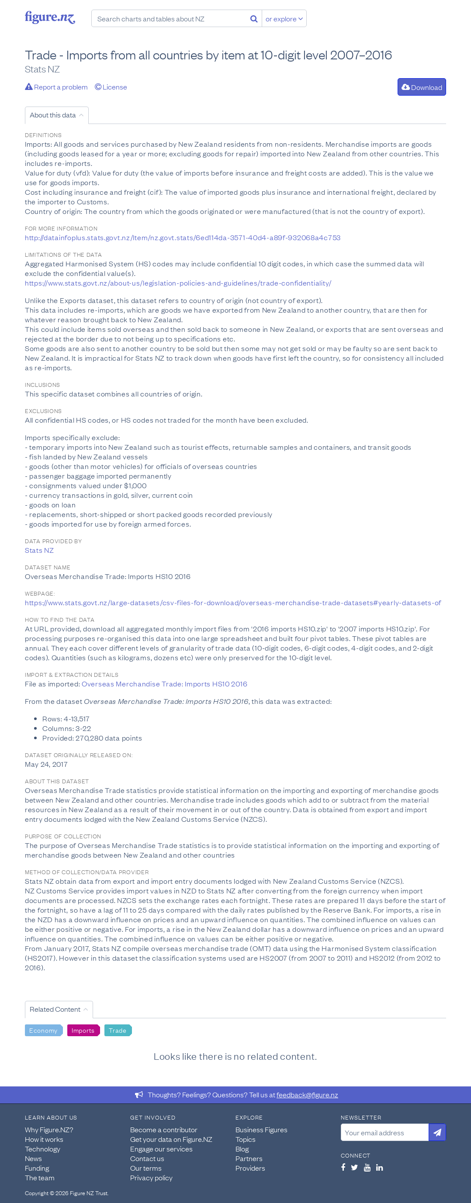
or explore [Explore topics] (284, 18)
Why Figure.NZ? (49, 1129)
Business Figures (261, 1129)
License (111, 86)
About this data (53, 114)
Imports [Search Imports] (83, 1029)
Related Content (55, 1008)
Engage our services (161, 1148)
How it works (44, 1139)
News (33, 1158)
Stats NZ (39, 550)
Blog (242, 1148)
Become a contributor (163, 1129)
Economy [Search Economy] (43, 1029)
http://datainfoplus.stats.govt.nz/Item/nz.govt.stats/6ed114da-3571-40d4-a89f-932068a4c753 (183, 237)
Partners (249, 1158)
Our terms (146, 1167)
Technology (42, 1148)
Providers (250, 1167)
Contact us (147, 1158)
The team (40, 1177)
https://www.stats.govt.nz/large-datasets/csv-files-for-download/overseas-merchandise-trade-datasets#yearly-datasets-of (233, 602)
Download (422, 87)
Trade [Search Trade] (118, 1029)
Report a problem (56, 86)
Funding (37, 1167)
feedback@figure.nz (307, 1094)
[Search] (254, 18)
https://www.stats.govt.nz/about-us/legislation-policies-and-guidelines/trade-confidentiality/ (178, 282)
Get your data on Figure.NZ (171, 1139)
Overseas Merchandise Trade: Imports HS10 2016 (164, 683)
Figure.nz (50, 17)
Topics (246, 1139)
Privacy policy (151, 1177)
